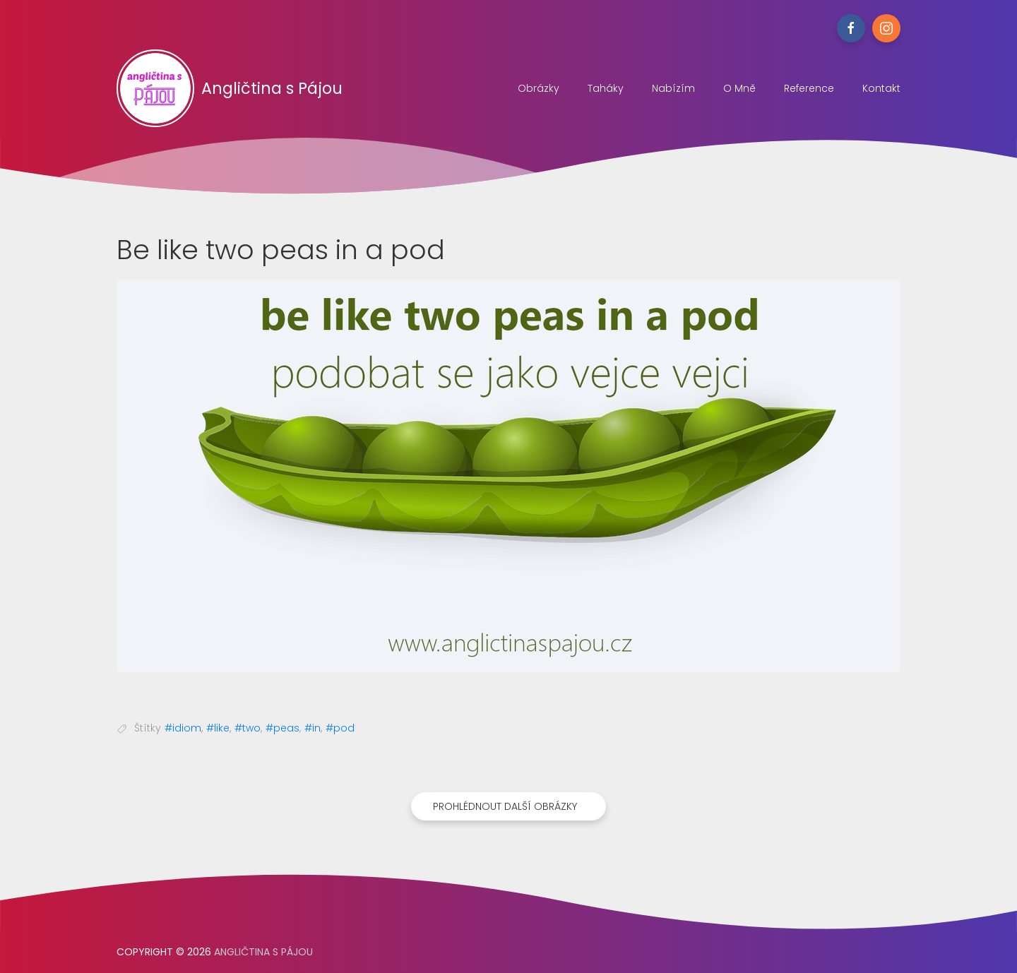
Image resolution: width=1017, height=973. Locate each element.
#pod (340, 728)
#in (312, 728)
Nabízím (673, 88)
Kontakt (881, 88)
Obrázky (538, 88)
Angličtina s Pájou (230, 88)
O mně (739, 88)
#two (247, 728)
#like (218, 728)
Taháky (606, 88)
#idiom (183, 728)
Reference (809, 88)
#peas (282, 728)
